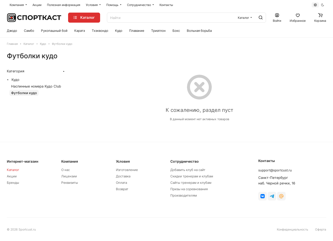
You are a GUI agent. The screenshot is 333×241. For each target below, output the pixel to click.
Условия (123, 161)
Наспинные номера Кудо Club (36, 86)
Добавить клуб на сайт (187, 170)
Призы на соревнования (189, 189)
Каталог (13, 170)
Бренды (13, 183)
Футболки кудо (24, 93)
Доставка (123, 176)
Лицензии (69, 176)
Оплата (121, 183)
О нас (65, 170)
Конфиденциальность (292, 229)
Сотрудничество (184, 161)
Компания (69, 161)
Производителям (183, 195)
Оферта (320, 229)
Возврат (122, 189)
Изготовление (127, 170)
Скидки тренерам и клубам (191, 176)
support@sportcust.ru (275, 170)
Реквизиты (69, 183)
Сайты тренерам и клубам (190, 183)
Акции (12, 176)
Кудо (15, 79)
